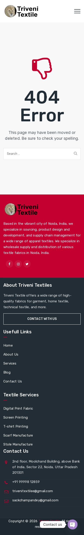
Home (8, 345)
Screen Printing (15, 417)
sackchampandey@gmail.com (35, 500)
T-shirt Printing (15, 426)
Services (10, 363)
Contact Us (12, 381)
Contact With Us (42, 319)
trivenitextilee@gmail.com (32, 491)
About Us (11, 354)
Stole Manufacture (18, 444)
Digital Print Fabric (18, 408)
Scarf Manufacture (18, 435)
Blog (7, 372)
